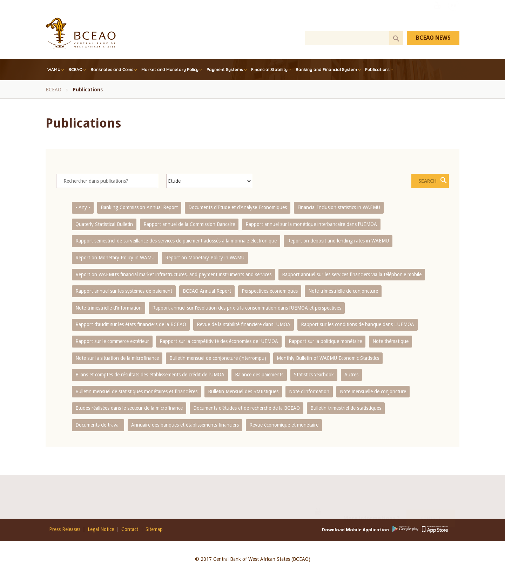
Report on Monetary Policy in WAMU (115, 257)
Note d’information (309, 391)
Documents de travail (98, 425)
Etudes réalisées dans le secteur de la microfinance (129, 408)
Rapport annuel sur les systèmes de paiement (123, 291)
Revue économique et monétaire (283, 425)
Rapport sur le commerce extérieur (112, 341)
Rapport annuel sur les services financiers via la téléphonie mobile (352, 274)
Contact (430, 509)
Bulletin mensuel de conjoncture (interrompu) (217, 358)
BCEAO (75, 69)
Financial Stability (269, 69)
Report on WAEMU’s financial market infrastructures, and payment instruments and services (173, 274)
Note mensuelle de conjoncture (373, 391)
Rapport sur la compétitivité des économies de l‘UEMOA (219, 341)
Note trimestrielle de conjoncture (343, 291)
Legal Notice (101, 529)
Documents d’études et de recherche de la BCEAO (246, 408)
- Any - (82, 207)
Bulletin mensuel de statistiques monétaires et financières (136, 391)
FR (454, 15)
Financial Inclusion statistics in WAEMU (338, 207)
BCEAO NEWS (433, 37)
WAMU (53, 69)
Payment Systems (225, 69)
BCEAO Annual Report (207, 291)
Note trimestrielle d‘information (108, 308)
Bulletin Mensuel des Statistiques (243, 391)
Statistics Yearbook (314, 374)
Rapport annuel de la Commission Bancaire (189, 224)
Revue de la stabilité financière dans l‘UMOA (243, 324)
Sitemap (154, 529)
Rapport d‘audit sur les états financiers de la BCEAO (130, 324)
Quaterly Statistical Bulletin (104, 224)
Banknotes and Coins (111, 69)
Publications (377, 69)
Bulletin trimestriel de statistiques (345, 408)
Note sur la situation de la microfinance (117, 358)
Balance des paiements (259, 374)
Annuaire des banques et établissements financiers (185, 425)
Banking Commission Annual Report (139, 207)
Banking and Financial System (326, 69)
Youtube (437, 15)
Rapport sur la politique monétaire (325, 341)
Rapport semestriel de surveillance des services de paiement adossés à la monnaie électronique (176, 241)
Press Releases (64, 529)
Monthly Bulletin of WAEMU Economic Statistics (328, 358)
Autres (351, 374)
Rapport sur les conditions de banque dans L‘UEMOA (357, 324)
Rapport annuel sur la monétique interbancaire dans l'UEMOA (311, 224)
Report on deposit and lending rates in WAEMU (338, 241)
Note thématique (390, 341)
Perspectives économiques (270, 291)
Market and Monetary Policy (169, 69)
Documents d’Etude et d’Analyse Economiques (237, 207)
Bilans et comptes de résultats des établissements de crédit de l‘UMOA (149, 374)
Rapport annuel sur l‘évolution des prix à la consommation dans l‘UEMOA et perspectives (246, 308)
